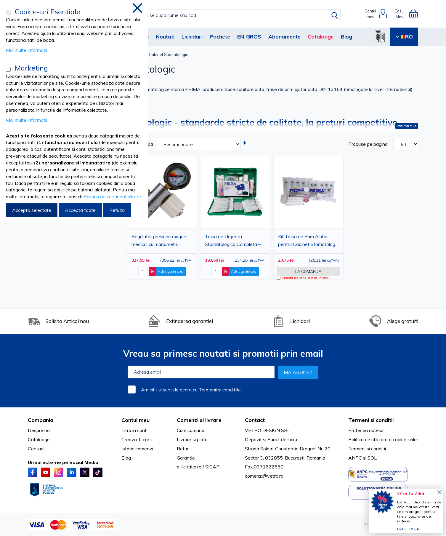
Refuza (117, 210)
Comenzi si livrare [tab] (199, 420)
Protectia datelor (366, 430)
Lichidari (192, 36)
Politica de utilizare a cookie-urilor (383, 439)
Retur (182, 449)
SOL (372, 458)
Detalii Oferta (409, 529)
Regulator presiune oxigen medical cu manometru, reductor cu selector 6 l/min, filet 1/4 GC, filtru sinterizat (160, 241)
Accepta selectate (31, 210)
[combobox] (229, 15)
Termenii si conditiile (220, 390)
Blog (346, 36)
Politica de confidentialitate (112, 196)
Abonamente (284, 36)
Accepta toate (80, 210)
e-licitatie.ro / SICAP (198, 467)
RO (404, 36)
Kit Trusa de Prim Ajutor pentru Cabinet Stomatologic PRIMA (308, 241)
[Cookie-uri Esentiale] (8, 12)
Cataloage (321, 36)
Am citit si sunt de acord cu (191, 390)
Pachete (220, 36)
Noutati (165, 36)
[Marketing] (8, 69)
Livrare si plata (192, 439)
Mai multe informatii (26, 50)
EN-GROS (249, 36)
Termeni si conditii (367, 449)
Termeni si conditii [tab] (371, 420)
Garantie (186, 458)
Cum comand (190, 430)
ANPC (355, 458)
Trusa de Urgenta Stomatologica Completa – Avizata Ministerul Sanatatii (234, 241)
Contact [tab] (255, 420)
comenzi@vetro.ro (264, 476)
